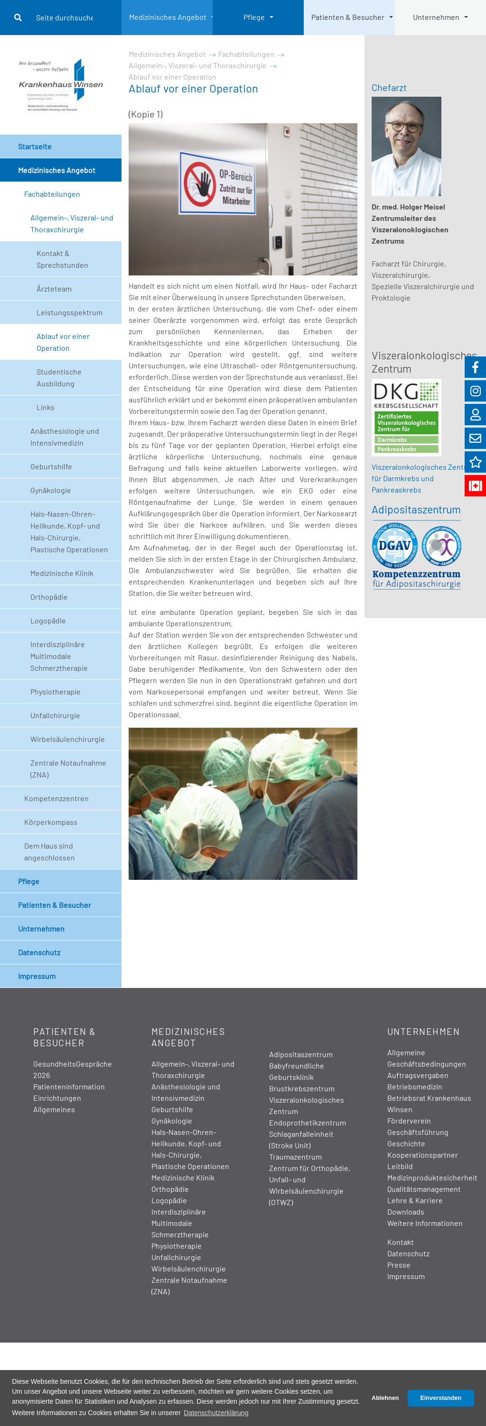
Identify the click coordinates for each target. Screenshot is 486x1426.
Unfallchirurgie (55, 715)
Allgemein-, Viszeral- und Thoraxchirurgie (71, 223)
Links (46, 406)
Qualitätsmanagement (424, 1188)
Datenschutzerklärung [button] (216, 1413)
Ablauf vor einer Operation (63, 341)
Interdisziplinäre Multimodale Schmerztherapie (59, 656)
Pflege (254, 16)
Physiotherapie (55, 691)
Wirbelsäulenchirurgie (67, 738)
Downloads (405, 1211)
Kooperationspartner (422, 1154)
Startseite (35, 146)
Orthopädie (49, 596)
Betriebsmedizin (414, 1086)
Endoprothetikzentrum (307, 1122)
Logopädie (48, 620)
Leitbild (400, 1165)
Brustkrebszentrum (302, 1088)
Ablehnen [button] (385, 1398)
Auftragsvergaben (418, 1074)
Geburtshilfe (51, 466)
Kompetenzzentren (56, 798)
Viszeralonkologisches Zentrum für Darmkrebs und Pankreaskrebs (424, 478)
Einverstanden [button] (440, 1398)
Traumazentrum (295, 1156)
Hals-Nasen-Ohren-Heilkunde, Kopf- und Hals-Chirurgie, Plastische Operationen (69, 531)
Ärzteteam (54, 288)
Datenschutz (39, 952)
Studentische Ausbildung (59, 377)
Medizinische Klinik (61, 572)
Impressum (37, 975)
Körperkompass (50, 821)
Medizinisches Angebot (167, 16)
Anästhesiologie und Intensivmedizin (64, 436)
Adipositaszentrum (416, 509)
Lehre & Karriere (415, 1200)
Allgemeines (54, 1109)
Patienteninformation (69, 1086)
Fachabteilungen (52, 193)
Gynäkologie (50, 489)
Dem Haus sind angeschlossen (49, 851)
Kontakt (400, 1241)
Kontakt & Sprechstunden (62, 258)
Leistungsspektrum (70, 312)
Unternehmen (436, 16)
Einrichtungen (57, 1097)
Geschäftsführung (418, 1131)
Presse (399, 1264)
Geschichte (406, 1143)
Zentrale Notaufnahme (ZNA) (68, 768)
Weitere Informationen (425, 1222)
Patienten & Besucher (347, 16)
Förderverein (409, 1120)
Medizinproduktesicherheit (432, 1177)
